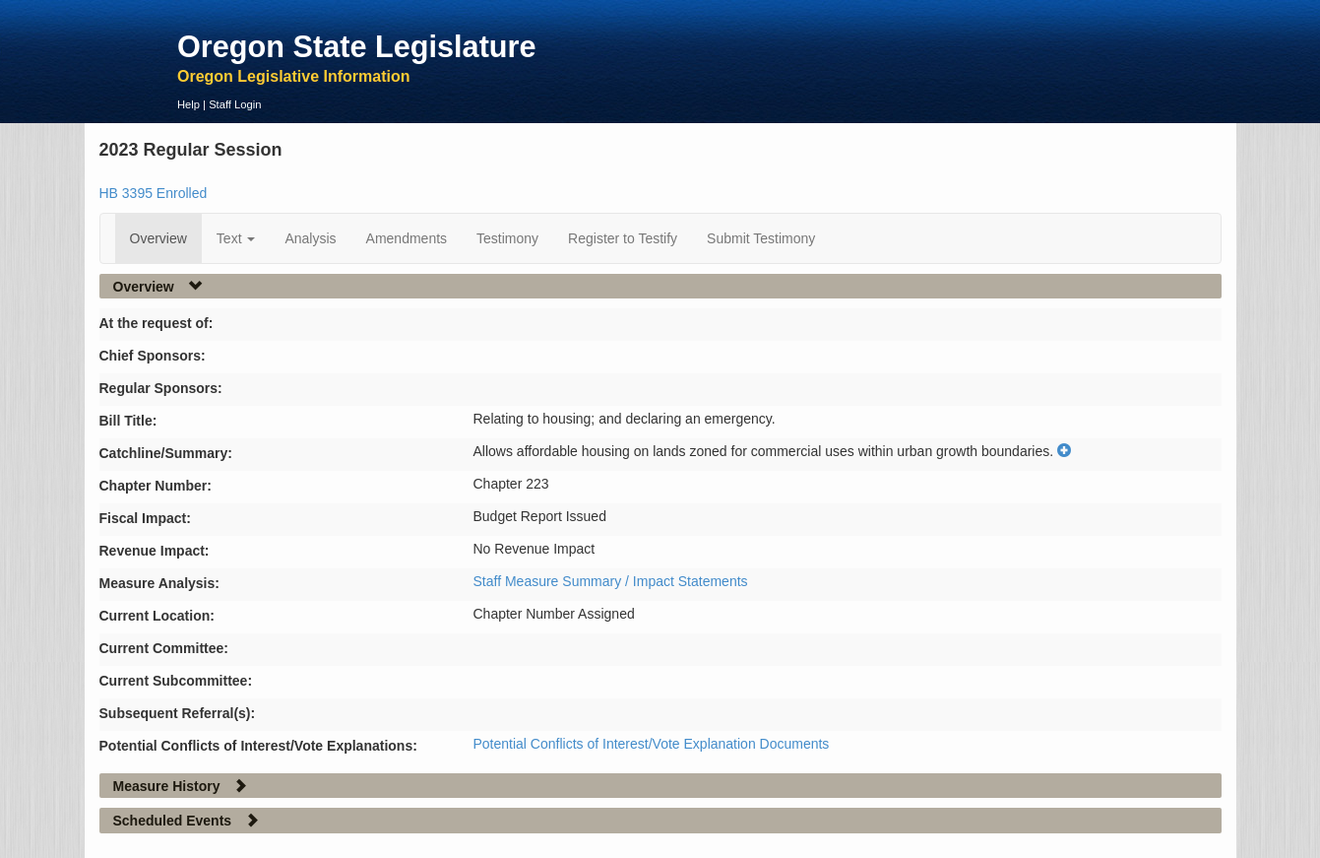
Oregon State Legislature (356, 46)
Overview (158, 238)
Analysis (310, 238)
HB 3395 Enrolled (153, 193)
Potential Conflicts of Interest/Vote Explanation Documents (651, 744)
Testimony (507, 238)
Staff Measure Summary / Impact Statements (610, 581)
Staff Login (235, 104)
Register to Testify (622, 238)
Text (236, 238)
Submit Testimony (761, 238)
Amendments (406, 238)
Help (188, 104)
